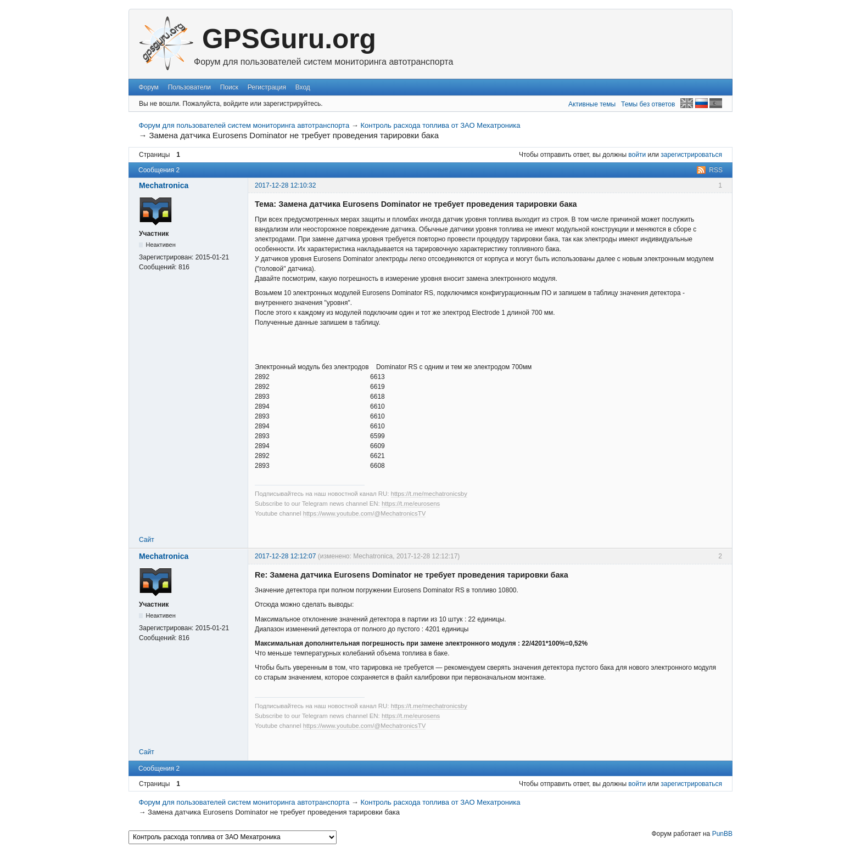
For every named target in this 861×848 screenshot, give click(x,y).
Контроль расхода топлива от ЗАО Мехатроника (440, 125)
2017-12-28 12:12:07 (285, 556)
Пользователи (189, 87)
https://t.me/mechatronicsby (429, 493)
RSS (716, 170)
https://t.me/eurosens (411, 503)
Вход (302, 87)
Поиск (229, 87)
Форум (148, 87)
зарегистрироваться (691, 155)
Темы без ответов (648, 104)
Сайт (146, 540)
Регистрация (267, 87)
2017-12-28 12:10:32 (285, 185)
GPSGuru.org (289, 39)
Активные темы (592, 104)
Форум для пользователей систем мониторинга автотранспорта (243, 125)
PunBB (722, 834)
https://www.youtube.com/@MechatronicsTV (364, 513)
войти (637, 155)
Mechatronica (163, 185)
